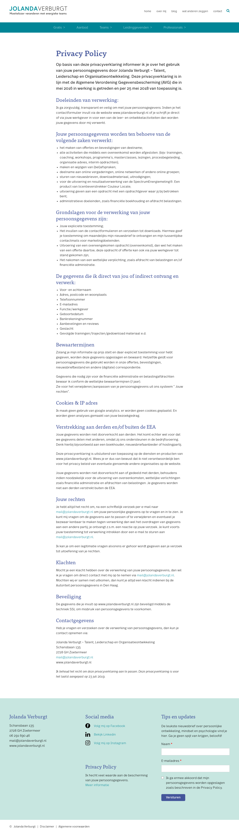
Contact (217, 11)
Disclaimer (47, 826)
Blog (174, 11)
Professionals (173, 27)
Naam (166, 744)
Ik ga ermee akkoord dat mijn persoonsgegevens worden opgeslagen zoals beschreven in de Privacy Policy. (195, 783)
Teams (104, 27)
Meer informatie (97, 785)
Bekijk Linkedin (105, 734)
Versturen (173, 797)
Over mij (161, 11)
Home (147, 11)
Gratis (57, 27)
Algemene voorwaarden (74, 826)
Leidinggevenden (136, 27)
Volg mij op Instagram (110, 743)
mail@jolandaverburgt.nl (74, 512)
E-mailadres (171, 761)
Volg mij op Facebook (109, 726)
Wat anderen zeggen (195, 11)
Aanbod (82, 27)
